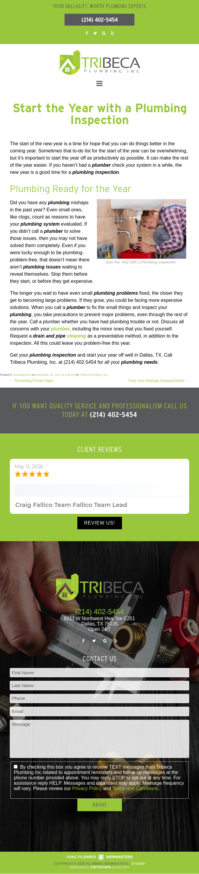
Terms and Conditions (135, 788)
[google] (104, 32)
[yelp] (112, 32)
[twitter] (95, 32)
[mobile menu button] (99, 83)
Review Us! (99, 522)
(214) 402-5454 (100, 19)
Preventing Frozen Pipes (32, 381)
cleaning (76, 335)
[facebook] (87, 32)
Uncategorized (22, 374)
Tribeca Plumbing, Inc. (94, 374)
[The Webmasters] (99, 859)
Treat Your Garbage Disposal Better (158, 381)
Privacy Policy (87, 788)
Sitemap (138, 863)
